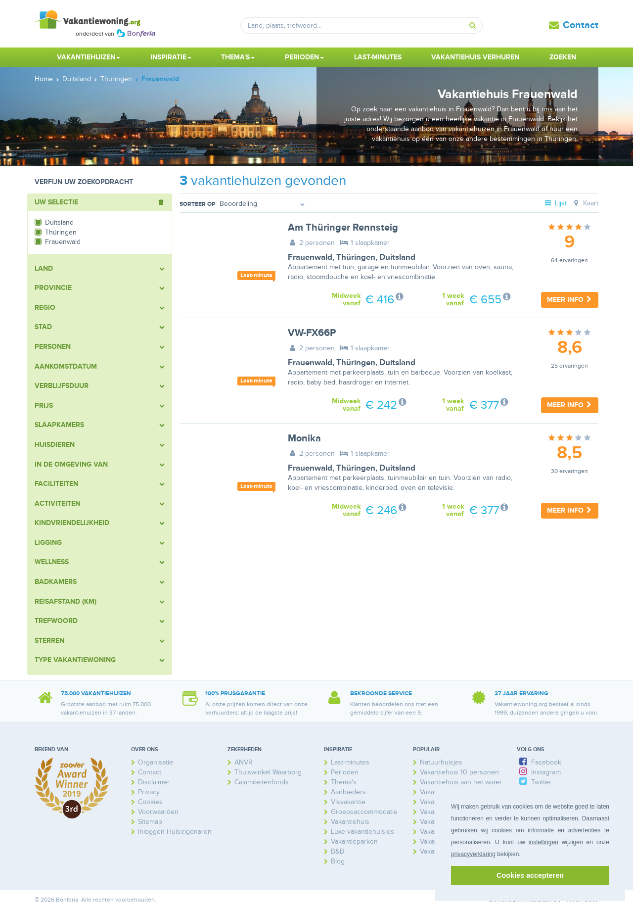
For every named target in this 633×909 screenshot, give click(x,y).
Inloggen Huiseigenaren (175, 831)
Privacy (149, 792)
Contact (580, 25)
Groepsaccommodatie (364, 812)
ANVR (243, 762)
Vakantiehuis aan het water (461, 782)
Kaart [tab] (584, 203)
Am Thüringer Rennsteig (343, 228)
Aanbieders (348, 792)
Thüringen (355, 257)
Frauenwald (310, 257)
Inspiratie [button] (170, 57)
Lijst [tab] (555, 203)
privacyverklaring (473, 854)
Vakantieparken (354, 841)
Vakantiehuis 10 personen (459, 772)
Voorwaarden (158, 812)
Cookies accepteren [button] (530, 875)
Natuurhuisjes (441, 762)
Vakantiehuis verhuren (475, 57)
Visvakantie (348, 802)
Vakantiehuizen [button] (88, 57)
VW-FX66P (312, 333)
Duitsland (397, 257)
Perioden (345, 772)
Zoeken (562, 57)
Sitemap (150, 821)
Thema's (344, 782)
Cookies (150, 802)
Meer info (569, 299)
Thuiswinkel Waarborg (268, 772)
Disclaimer (154, 782)
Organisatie (155, 762)
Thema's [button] (238, 57)
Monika (304, 438)
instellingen (543, 842)
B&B (337, 851)
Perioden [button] (304, 57)
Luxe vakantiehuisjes (362, 831)
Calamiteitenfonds (261, 782)
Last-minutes (378, 57)
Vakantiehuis (350, 821)
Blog (338, 861)
